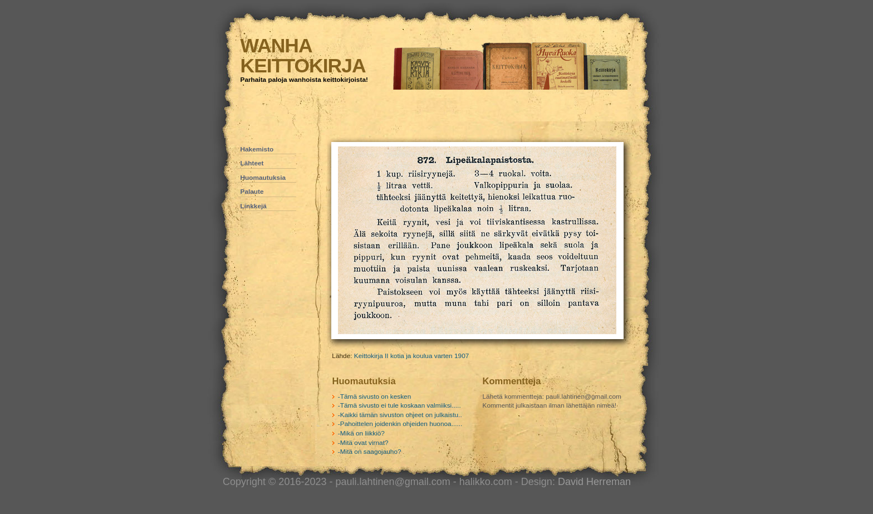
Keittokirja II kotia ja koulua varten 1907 (411, 356)
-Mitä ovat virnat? (363, 443)
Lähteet (252, 163)
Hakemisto (257, 149)
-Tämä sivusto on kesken (374, 396)
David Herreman (594, 481)
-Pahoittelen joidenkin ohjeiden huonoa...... (400, 424)
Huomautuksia (263, 178)
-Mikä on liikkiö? (361, 433)
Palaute (252, 191)
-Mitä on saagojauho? (369, 452)
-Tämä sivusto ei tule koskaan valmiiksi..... (399, 405)
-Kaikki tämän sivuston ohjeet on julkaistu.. (400, 415)
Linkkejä (254, 206)
